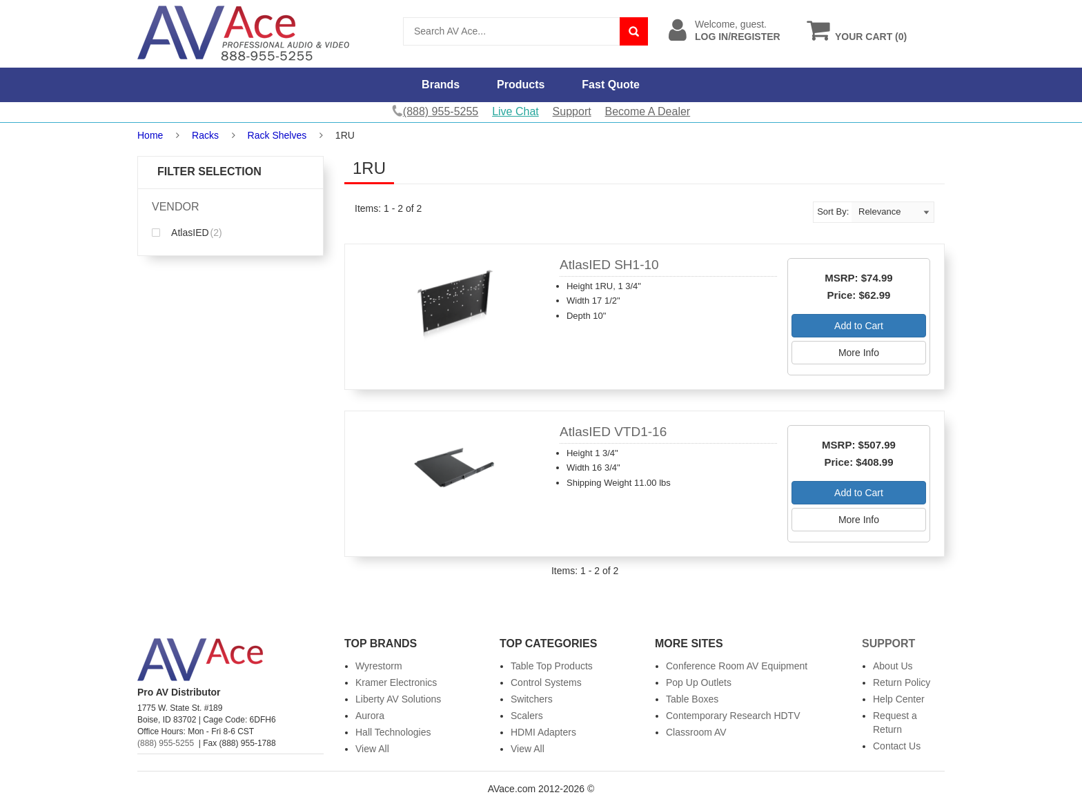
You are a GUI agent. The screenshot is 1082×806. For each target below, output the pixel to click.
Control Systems (546, 682)
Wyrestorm (378, 665)
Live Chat (515, 111)
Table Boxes (692, 699)
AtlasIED (187, 232)
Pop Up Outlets (698, 682)
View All (372, 748)
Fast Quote (611, 84)
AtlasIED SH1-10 (609, 264)
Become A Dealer (648, 111)
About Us (893, 665)
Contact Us (897, 745)
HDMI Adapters (543, 732)
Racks (205, 135)
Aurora (369, 715)
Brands (441, 84)
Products (520, 84)
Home (150, 135)
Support (572, 111)
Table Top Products (552, 665)
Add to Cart (858, 325)
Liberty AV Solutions (398, 699)
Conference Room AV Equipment (736, 665)
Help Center (899, 699)
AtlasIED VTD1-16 (613, 431)
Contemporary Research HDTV (733, 715)
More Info (858, 352)
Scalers (527, 715)
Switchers (532, 699)
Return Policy (901, 682)
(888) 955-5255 (165, 743)
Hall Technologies (393, 732)
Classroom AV (696, 732)
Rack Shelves (277, 135)
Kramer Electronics (396, 682)
